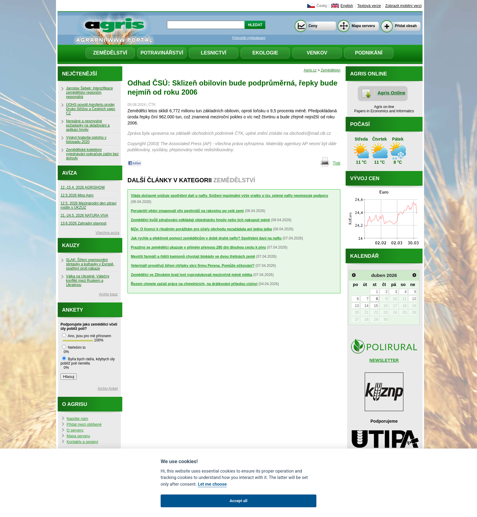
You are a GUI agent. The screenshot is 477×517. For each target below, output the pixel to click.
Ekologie (265, 52)
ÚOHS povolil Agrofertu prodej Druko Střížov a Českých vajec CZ (90, 109)
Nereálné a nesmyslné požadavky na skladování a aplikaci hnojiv (88, 125)
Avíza (69, 173)
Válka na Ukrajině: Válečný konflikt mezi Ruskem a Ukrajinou (87, 280)
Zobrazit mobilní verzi (403, 6)
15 (376, 306)
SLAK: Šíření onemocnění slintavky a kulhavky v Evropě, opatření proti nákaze (90, 264)
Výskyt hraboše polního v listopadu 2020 (86, 139)
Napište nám (77, 419)
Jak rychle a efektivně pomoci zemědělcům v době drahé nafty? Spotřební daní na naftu (206, 238)
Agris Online (392, 92)
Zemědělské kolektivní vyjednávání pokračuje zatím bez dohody (92, 154)
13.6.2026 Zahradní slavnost (83, 223)
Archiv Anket (108, 388)
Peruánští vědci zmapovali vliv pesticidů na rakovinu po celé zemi (187, 211)
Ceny (312, 26)
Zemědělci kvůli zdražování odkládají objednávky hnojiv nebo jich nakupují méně (200, 220)
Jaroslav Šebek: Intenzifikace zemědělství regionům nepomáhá (89, 92)
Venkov (317, 52)
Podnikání (368, 52)
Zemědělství (110, 52)
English (346, 6)
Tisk (336, 163)
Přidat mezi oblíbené (84, 424)
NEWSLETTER (384, 360)
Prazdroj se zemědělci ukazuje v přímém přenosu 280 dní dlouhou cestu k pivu (198, 247)
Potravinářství (162, 52)
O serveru (75, 430)
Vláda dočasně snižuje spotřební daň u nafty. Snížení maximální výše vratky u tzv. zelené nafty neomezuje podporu (229, 196)
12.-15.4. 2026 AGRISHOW (83, 187)
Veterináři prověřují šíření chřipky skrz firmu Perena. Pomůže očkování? (192, 266)
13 (357, 306)
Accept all (238, 500)
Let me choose (212, 484)
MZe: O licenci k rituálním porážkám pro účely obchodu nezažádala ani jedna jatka (201, 229)
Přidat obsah (406, 26)
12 (414, 299)
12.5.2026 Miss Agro (77, 195)
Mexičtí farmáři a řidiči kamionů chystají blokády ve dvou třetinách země (193, 256)
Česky (321, 6)
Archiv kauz (108, 294)
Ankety (72, 310)
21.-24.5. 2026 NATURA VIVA (84, 215)
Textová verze (369, 6)
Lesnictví (213, 52)
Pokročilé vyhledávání (249, 38)
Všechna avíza (107, 233)
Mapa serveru (363, 26)
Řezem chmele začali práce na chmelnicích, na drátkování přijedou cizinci (194, 284)
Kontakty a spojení (82, 442)
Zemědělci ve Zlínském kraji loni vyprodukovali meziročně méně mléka (191, 275)
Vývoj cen (364, 178)
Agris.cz (310, 70)
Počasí (360, 124)
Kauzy (71, 245)
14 (366, 306)
